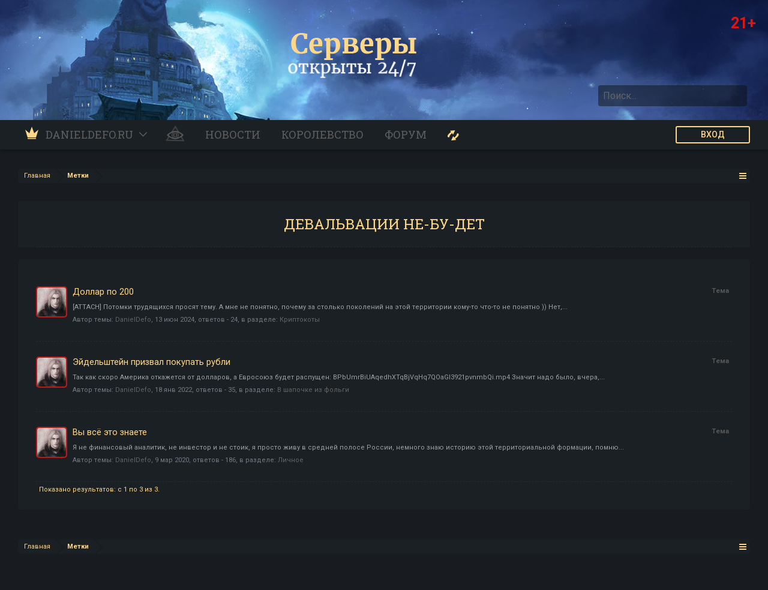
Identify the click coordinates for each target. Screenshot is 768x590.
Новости (232, 134)
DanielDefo (133, 320)
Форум (406, 134)
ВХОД (713, 134)
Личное (291, 460)
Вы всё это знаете (110, 432)
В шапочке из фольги (313, 390)
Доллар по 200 (103, 291)
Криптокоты (300, 320)
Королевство (322, 134)
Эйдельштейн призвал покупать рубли (151, 362)
